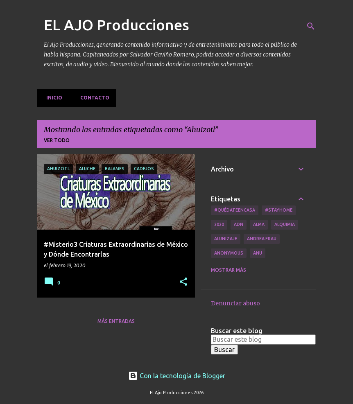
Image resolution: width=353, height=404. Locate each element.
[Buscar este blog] (263, 339)
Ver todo (57, 140)
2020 (219, 224)
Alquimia (284, 224)
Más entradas (116, 321)
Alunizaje (225, 238)
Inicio (52, 97)
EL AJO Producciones (116, 24)
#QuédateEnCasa (234, 210)
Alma (259, 224)
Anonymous (228, 253)
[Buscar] (311, 26)
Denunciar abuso (235, 303)
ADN (238, 224)
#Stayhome (278, 210)
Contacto (92, 97)
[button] (183, 282)
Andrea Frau (261, 238)
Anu (257, 253)
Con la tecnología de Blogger (176, 375)
